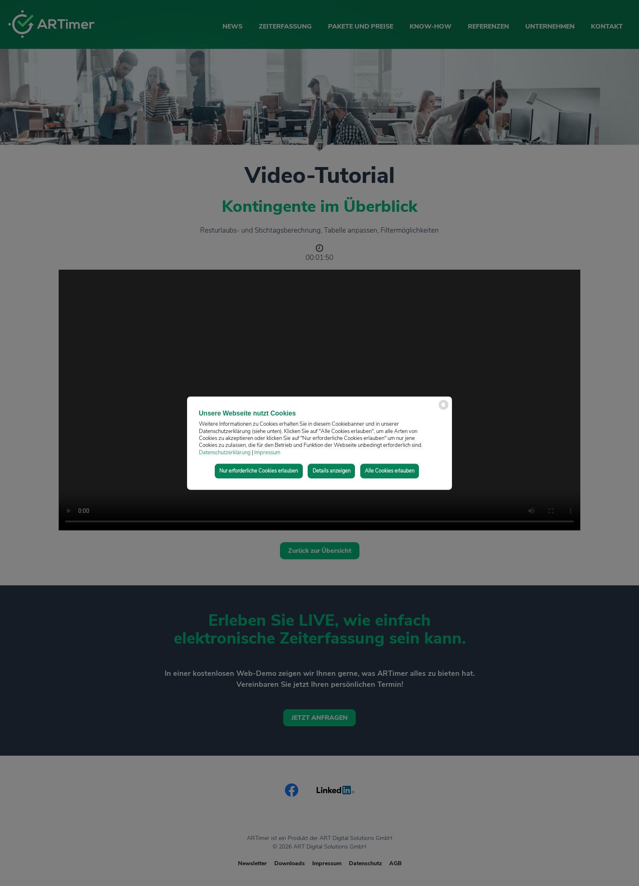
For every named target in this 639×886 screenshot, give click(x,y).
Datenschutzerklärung (225, 452)
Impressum (267, 452)
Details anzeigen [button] (331, 471)
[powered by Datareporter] (443, 409)
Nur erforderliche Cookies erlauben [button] (258, 471)
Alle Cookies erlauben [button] (389, 471)
